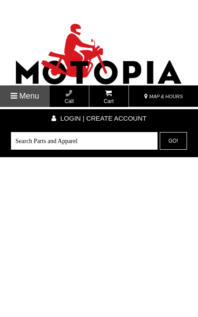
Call (69, 97)
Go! (173, 141)
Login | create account (99, 118)
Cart (109, 97)
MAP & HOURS (163, 96)
